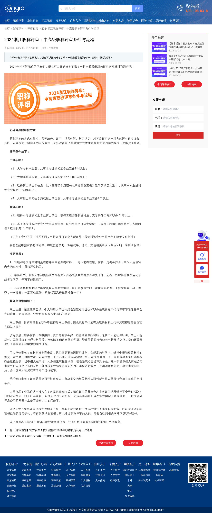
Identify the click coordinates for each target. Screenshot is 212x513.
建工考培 (144, 464)
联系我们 (175, 20)
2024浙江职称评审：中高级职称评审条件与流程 (70, 28)
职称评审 (18, 20)
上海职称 (32, 20)
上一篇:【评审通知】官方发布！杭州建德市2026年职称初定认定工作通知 (48, 430)
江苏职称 (61, 20)
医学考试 (146, 20)
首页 (7, 20)
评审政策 (32, 28)
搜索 (137, 8)
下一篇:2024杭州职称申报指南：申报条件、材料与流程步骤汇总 (43, 436)
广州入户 (75, 20)
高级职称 (15, 206)
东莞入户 (118, 20)
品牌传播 (161, 20)
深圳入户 (89, 20)
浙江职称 (47, 20)
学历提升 (132, 20)
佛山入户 (104, 20)
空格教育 (114, 421)
